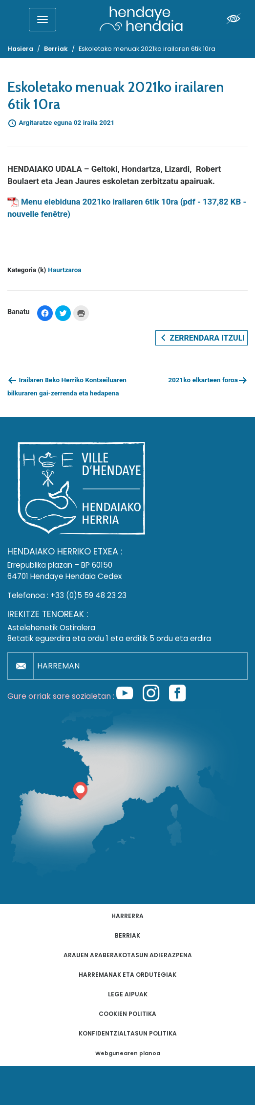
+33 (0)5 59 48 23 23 (88, 595)
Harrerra (127, 916)
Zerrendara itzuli (201, 338)
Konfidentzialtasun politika (128, 1033)
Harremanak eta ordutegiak (127, 974)
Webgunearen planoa (127, 1053)
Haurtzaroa (64, 270)
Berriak (127, 935)
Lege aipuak (128, 994)
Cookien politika (127, 1014)
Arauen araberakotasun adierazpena (128, 955)
